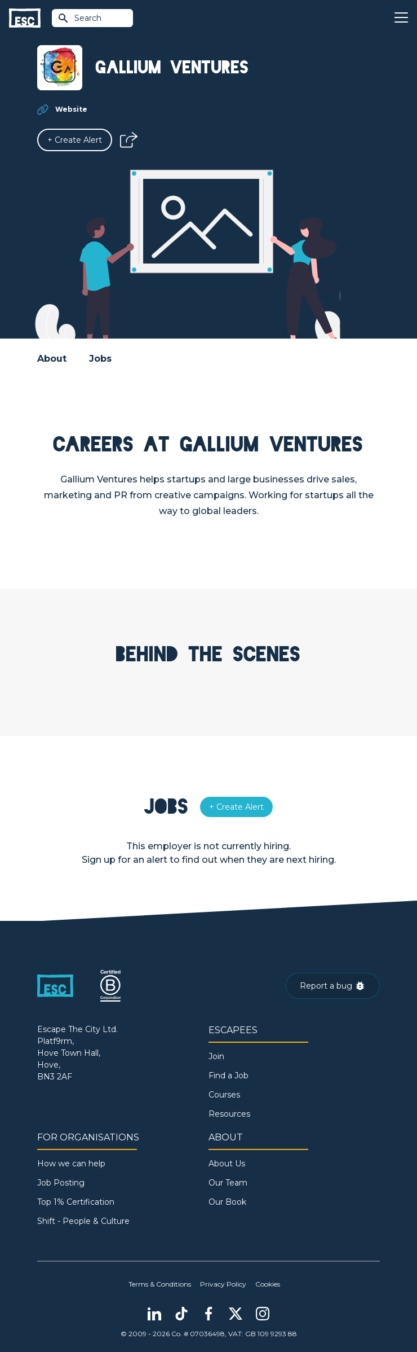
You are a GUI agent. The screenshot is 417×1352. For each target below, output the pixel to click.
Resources (229, 1114)
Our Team (227, 1183)
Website (71, 109)
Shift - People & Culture (83, 1221)
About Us (226, 1163)
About (51, 358)
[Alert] (74, 140)
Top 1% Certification (75, 1202)
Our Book (227, 1202)
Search (79, 18)
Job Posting (61, 1183)
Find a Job (228, 1075)
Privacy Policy (223, 1284)
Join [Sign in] (216, 1056)
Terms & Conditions (159, 1284)
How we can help (71, 1163)
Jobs (100, 358)
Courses (224, 1095)
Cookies (267, 1284)
